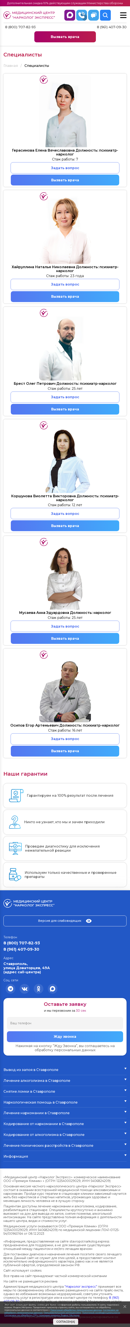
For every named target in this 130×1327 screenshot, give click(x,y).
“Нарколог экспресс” (81, 1290)
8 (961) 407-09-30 (112, 27)
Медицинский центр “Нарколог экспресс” (30, 15)
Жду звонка (65, 1040)
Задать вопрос (65, 168)
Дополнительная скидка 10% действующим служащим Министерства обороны (65, 3)
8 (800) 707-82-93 (21, 27)
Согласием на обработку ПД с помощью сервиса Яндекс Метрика (41, 1315)
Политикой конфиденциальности (101, 1312)
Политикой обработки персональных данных (76, 1310)
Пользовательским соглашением (62, 1312)
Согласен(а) (65, 1321)
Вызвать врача (65, 37)
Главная (10, 66)
